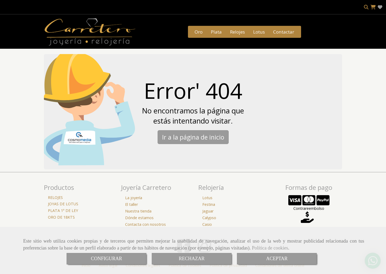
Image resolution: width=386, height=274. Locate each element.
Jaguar (207, 211)
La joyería (133, 197)
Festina (208, 204)
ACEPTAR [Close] (277, 258)
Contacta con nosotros (145, 224)
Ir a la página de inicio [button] (193, 137)
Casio (207, 224)
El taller (131, 204)
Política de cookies (270, 248)
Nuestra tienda (138, 211)
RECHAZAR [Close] (191, 258)
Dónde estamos (139, 217)
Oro (199, 32)
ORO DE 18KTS (61, 217)
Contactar (283, 32)
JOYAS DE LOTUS (63, 203)
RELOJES (55, 197)
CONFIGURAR (106, 258)
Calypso (209, 217)
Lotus (259, 32)
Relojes (237, 32)
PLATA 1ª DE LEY (63, 210)
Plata (216, 32)
